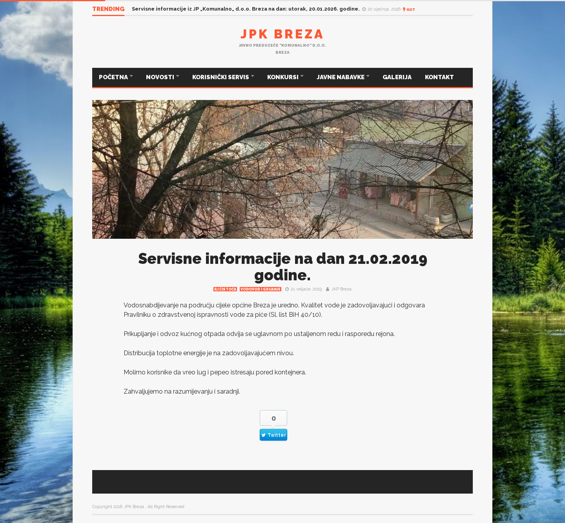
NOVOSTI (160, 77)
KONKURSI (283, 77)
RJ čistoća (225, 289)
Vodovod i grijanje (261, 289)
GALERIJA (397, 77)
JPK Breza (282, 34)
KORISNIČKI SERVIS (221, 77)
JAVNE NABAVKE (341, 77)
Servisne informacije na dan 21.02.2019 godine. (282, 267)
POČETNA (114, 77)
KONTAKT (439, 77)
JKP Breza (341, 289)
